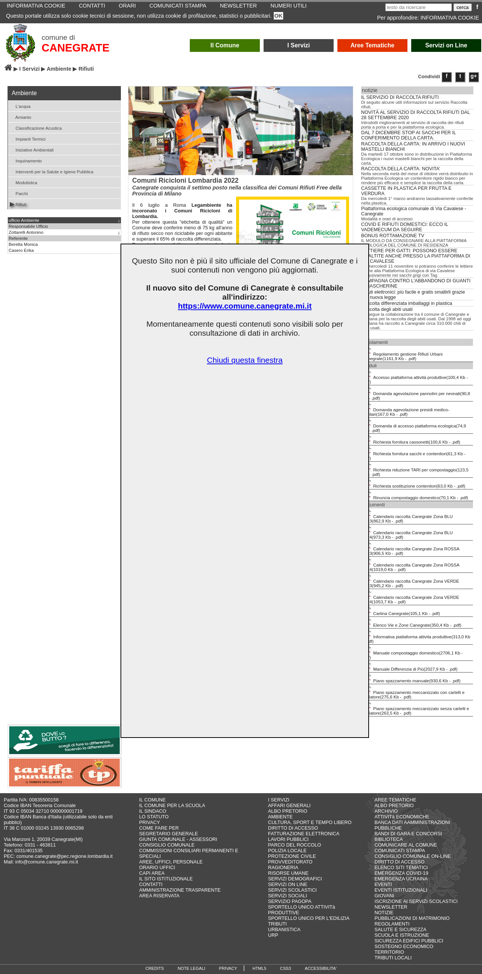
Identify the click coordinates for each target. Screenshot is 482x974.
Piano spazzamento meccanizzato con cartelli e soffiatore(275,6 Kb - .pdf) (413, 692)
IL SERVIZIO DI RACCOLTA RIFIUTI (400, 97)
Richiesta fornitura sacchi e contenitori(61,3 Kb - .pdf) (413, 453)
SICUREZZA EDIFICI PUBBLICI (408, 941)
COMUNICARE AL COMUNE (405, 845)
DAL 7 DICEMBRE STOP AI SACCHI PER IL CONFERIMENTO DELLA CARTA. (408, 135)
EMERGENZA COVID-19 (401, 873)
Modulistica (23, 182)
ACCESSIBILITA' (321, 968)
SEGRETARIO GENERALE (168, 833)
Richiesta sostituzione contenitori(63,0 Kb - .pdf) (413, 483)
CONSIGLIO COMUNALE (167, 845)
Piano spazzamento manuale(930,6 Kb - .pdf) (411, 678)
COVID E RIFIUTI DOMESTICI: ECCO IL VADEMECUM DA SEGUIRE (404, 227)
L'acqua (20, 106)
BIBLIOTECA (388, 839)
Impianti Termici (28, 138)
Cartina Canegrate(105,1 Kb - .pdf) (401, 611)
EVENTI (383, 884)
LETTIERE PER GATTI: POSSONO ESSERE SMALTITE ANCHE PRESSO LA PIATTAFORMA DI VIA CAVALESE (415, 256)
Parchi (19, 193)
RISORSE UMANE (288, 873)
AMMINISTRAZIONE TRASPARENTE (180, 890)
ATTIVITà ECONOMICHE (401, 816)
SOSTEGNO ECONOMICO (403, 946)
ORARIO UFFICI (157, 867)
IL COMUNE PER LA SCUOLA (172, 805)
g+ (474, 76)
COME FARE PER (159, 828)
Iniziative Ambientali (31, 149)
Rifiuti (18, 204)
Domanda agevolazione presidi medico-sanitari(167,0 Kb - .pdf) (405, 409)
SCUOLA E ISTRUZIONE (401, 935)
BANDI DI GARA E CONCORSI (408, 833)
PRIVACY (149, 822)
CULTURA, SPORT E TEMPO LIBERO (310, 822)
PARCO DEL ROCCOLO (294, 845)
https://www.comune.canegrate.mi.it (244, 305)
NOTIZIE (383, 912)
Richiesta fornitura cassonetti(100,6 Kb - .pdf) (411, 439)
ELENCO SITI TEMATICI (401, 867)
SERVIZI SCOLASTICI (292, 890)
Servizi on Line (446, 45)
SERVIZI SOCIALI (287, 895)
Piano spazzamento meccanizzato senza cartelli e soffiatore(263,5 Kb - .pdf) (415, 708)
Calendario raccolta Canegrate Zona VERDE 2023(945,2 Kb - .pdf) (410, 581)
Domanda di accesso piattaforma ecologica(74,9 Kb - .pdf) (414, 425)
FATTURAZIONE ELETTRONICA (304, 833)
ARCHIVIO (386, 811)
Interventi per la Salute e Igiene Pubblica (51, 171)
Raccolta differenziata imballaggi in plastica (406, 303)
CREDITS (154, 968)
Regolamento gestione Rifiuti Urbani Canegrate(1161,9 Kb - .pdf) (402, 354)
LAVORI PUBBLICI (288, 839)
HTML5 (259, 968)
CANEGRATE (75, 48)
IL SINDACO (152, 811)
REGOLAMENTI (391, 924)
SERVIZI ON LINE (287, 884)
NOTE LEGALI (191, 968)
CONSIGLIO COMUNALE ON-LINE (412, 856)
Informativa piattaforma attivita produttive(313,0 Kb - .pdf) (416, 636)
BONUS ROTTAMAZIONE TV (392, 235)
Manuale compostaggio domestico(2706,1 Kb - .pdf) (412, 652)
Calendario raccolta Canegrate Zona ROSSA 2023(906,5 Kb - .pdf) (410, 548)
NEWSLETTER (390, 907)
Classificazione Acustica (36, 127)
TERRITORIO (389, 952)
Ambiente (59, 69)
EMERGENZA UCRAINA (401, 879)
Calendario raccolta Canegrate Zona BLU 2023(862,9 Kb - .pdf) (407, 516)
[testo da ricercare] (418, 7)
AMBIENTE (280, 816)
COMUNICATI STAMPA (399, 850)
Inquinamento (26, 160)
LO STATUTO (154, 816)
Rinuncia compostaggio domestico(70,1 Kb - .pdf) (415, 495)
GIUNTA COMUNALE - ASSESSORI (178, 839)
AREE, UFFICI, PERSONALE (171, 862)
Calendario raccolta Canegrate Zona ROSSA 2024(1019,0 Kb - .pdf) (410, 564)
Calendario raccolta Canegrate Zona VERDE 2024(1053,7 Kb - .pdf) (410, 597)
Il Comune (224, 45)
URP (273, 935)
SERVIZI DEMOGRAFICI (295, 879)
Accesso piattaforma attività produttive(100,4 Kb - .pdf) (415, 377)
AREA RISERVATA (159, 895)
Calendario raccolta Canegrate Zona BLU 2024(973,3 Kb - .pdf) (407, 532)
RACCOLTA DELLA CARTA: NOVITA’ (400, 168)
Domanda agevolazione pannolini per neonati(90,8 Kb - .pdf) (416, 393)
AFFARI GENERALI (289, 805)
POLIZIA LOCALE (287, 850)
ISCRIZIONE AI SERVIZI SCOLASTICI (416, 901)
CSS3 (285, 968)
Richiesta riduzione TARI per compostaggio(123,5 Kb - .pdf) (415, 469)
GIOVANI (384, 895)
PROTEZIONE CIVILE (292, 856)
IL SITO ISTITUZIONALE (166, 879)
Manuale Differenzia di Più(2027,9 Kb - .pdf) (410, 666)
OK (279, 16)
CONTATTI (151, 884)
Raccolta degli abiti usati (386, 309)
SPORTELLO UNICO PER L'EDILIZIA (308, 918)
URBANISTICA (284, 929)
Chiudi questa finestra (244, 360)
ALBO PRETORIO (287, 811)
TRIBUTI (277, 924)
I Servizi (298, 45)
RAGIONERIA (283, 867)
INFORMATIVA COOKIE (450, 18)
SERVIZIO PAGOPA (289, 901)
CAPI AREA (152, 873)
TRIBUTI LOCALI (393, 957)
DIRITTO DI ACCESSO (293, 828)
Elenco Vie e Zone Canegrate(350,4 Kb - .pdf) (411, 622)
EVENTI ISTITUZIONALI (400, 890)
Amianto (20, 117)
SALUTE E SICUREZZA (400, 929)
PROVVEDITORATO (290, 862)
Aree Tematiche (373, 45)
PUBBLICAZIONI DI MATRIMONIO (412, 918)
